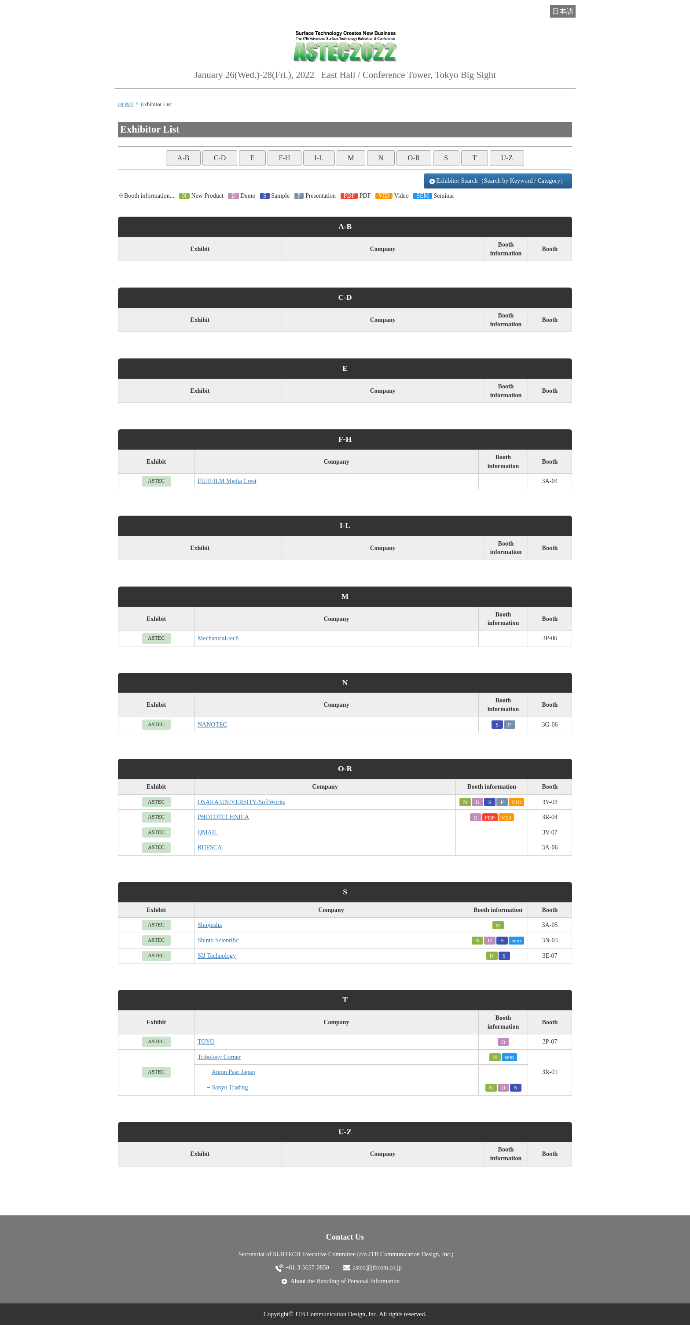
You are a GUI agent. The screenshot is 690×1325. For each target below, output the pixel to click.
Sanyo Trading (230, 1087)
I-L (319, 158)
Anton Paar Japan (233, 1072)
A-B (183, 158)
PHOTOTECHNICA (223, 817)
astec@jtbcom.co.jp (377, 1267)
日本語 (562, 11)
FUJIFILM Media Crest (227, 481)
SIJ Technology (217, 955)
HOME (126, 104)
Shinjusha (210, 925)
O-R (414, 158)
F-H (284, 158)
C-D (220, 158)
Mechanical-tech (218, 638)
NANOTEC (212, 724)
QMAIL (208, 832)
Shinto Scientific (218, 940)
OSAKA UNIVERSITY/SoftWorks (241, 802)
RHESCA (210, 847)
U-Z (507, 158)
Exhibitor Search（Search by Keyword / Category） (497, 180)
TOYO (206, 1041)
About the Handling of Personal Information (345, 1281)
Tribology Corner (219, 1057)
